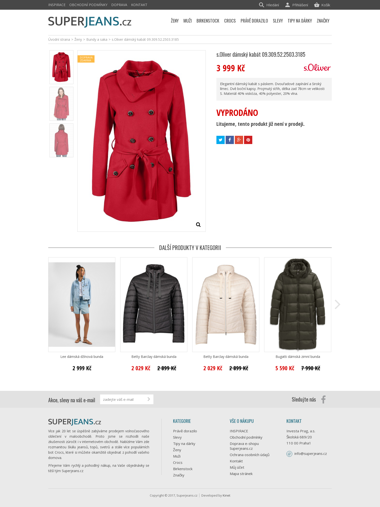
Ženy (177, 449)
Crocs (177, 462)
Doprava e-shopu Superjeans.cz (244, 446)
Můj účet (237, 467)
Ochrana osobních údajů (249, 454)
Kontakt (139, 4)
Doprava (119, 4)
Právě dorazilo (185, 430)
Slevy (177, 437)
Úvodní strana (59, 39)
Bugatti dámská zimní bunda (298, 356)
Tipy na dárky (184, 443)
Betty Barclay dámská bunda (153, 356)
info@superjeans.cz (310, 453)
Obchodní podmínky (88, 4)
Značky (178, 475)
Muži (177, 456)
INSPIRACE (56, 4)
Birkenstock (182, 468)
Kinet (226, 495)
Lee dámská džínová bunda (81, 356)
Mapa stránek (241, 473)
